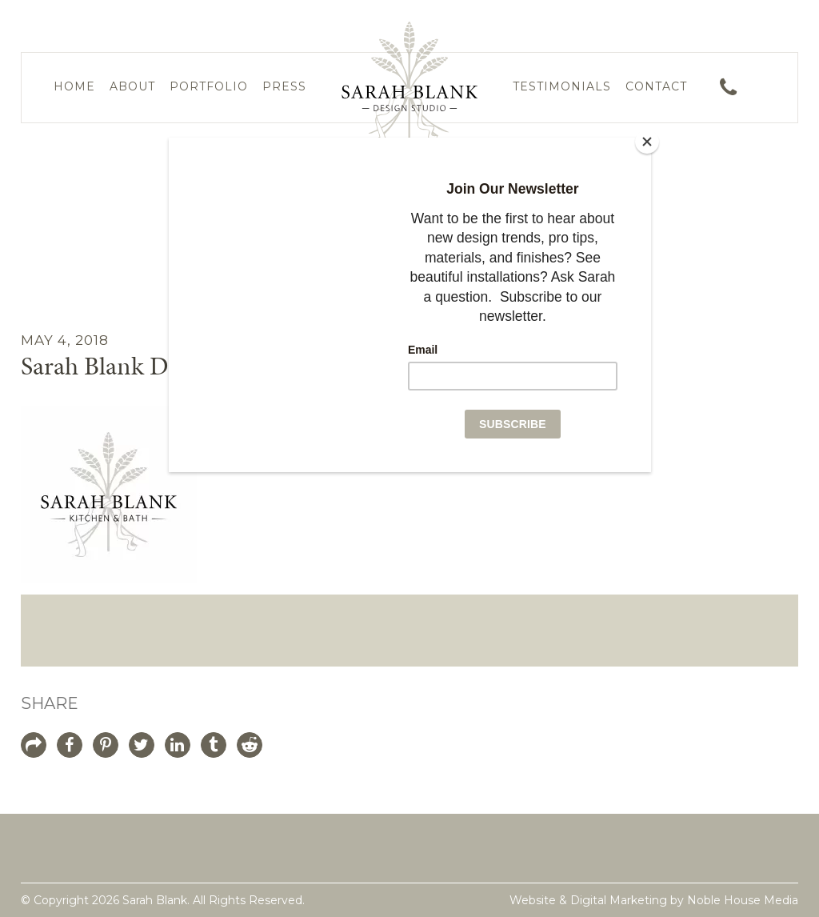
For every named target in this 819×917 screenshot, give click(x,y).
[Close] (647, 142)
